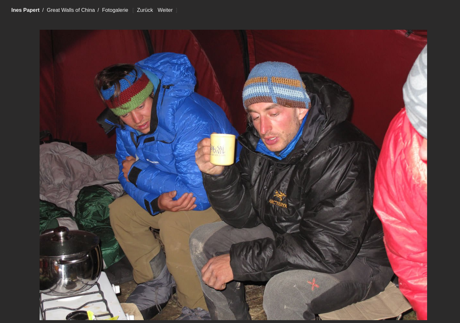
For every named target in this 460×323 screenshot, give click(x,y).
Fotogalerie (115, 10)
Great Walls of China (71, 10)
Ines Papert (25, 10)
